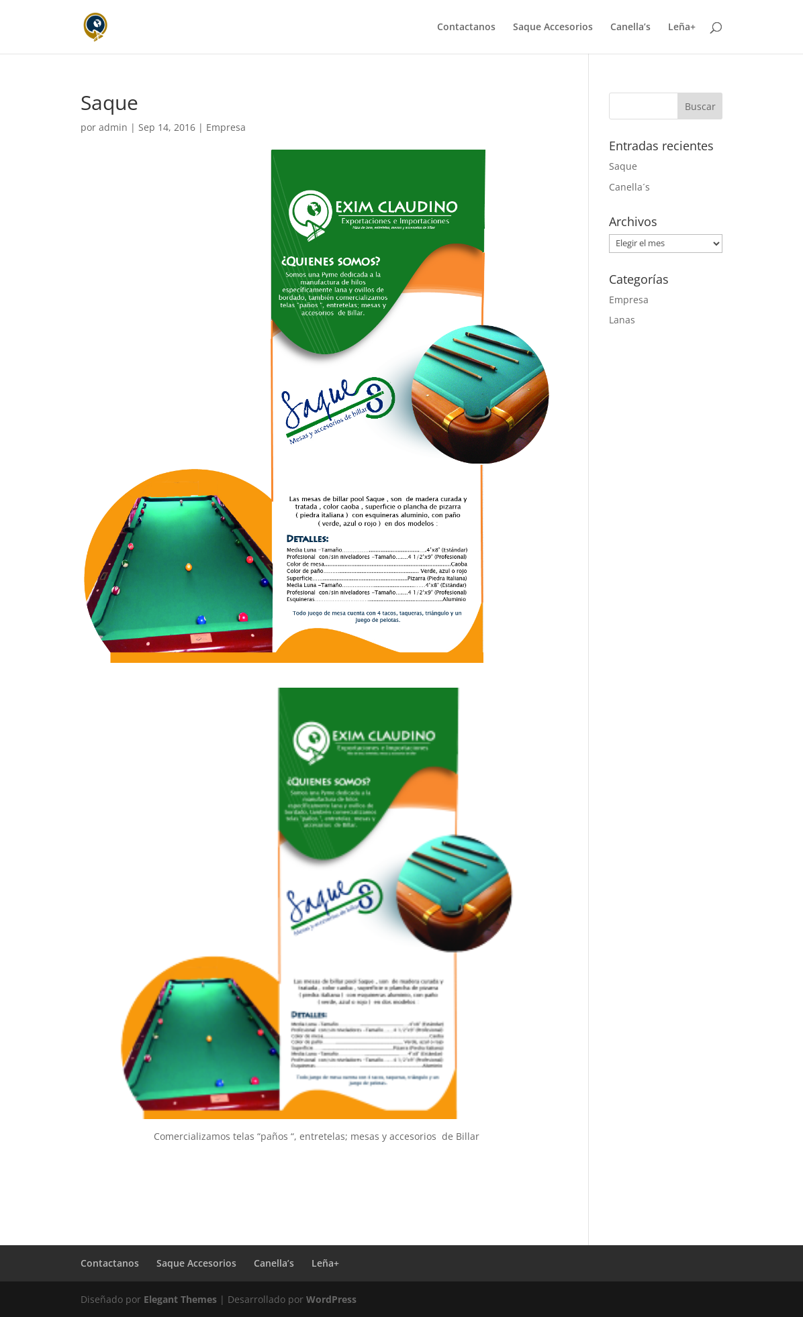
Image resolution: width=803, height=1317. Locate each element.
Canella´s (629, 186)
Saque (623, 166)
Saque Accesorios (553, 27)
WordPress (331, 1299)
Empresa (226, 127)
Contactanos (466, 27)
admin (113, 127)
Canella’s (630, 27)
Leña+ (682, 27)
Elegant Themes (180, 1299)
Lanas (622, 319)
